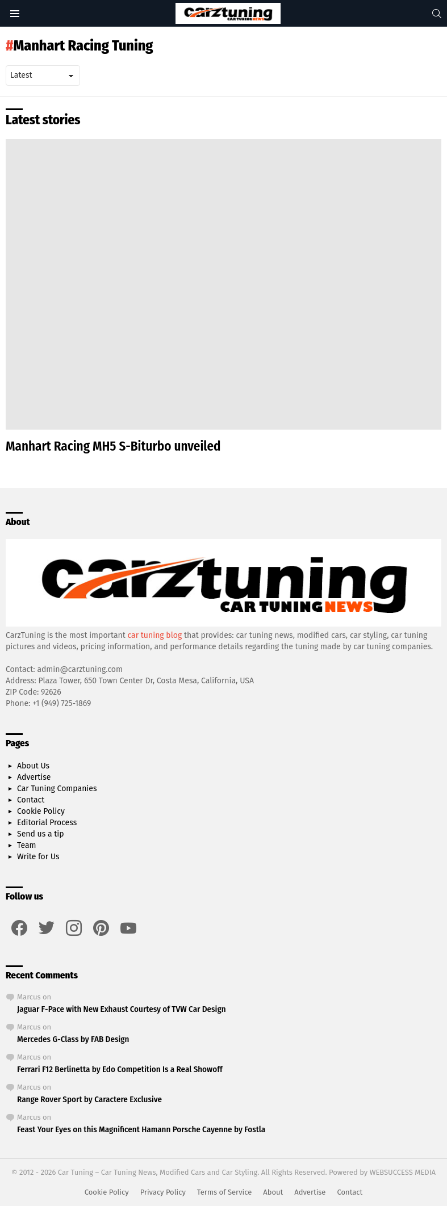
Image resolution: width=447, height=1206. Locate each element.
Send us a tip (40, 834)
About (273, 1192)
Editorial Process (47, 822)
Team (26, 845)
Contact (30, 800)
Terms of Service (224, 1192)
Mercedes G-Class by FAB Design (73, 1039)
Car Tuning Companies (57, 788)
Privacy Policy (163, 1192)
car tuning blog (155, 635)
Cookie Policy (41, 811)
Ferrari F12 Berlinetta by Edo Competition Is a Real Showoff (120, 1069)
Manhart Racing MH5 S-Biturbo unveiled (113, 446)
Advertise (34, 777)
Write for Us (38, 857)
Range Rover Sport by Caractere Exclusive (89, 1099)
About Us (33, 766)
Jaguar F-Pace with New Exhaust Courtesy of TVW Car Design (121, 1009)
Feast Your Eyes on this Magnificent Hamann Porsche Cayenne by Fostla (141, 1129)
